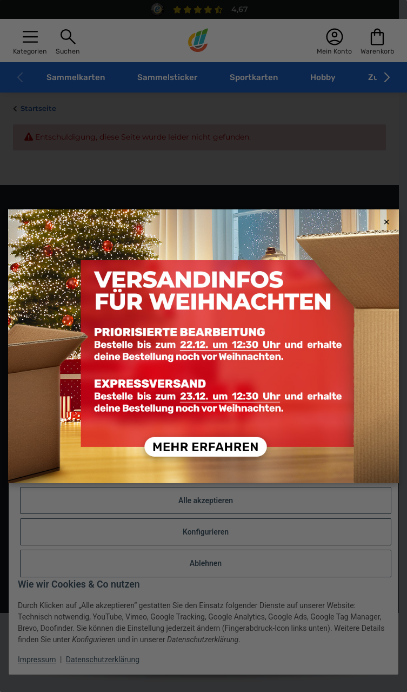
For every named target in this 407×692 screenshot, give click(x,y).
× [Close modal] (386, 222)
